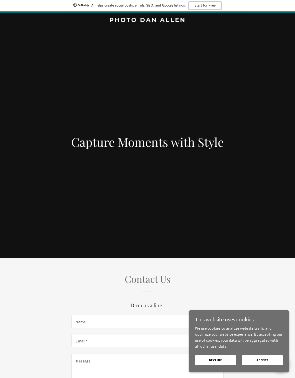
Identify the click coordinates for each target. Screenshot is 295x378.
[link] (147, 20)
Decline (215, 360)
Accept (262, 360)
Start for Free (205, 5)
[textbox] (148, 321)
